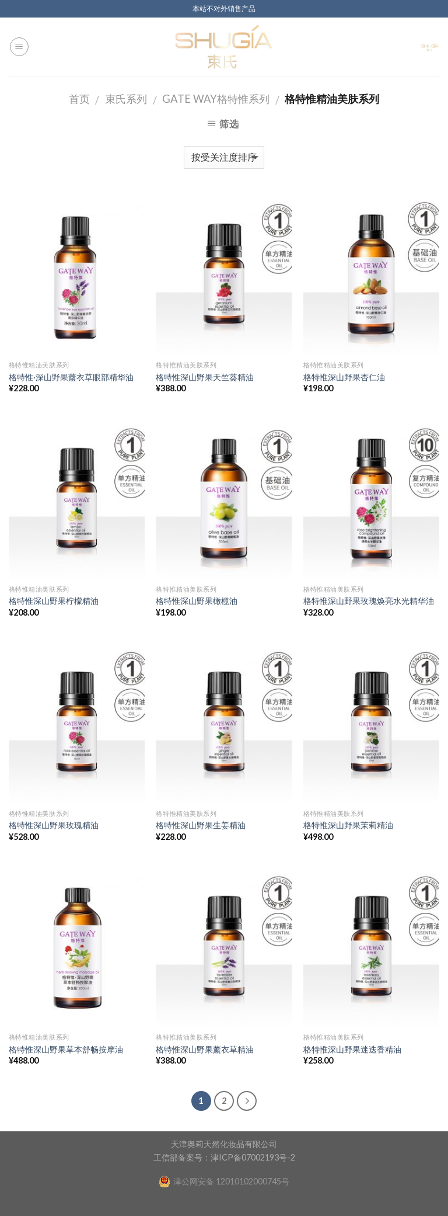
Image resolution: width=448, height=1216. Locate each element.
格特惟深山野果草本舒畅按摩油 (66, 1049)
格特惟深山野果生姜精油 (201, 825)
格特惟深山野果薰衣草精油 (205, 1049)
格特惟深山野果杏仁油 (344, 377)
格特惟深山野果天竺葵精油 (205, 377)
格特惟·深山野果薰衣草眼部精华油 (71, 377)
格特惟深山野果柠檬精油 (54, 601)
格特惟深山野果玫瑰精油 (54, 825)
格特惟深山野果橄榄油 (196, 601)
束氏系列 (126, 98)
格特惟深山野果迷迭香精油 (352, 1049)
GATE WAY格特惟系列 (216, 98)
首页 (79, 98)
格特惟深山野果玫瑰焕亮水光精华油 (368, 601)
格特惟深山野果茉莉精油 (348, 825)
